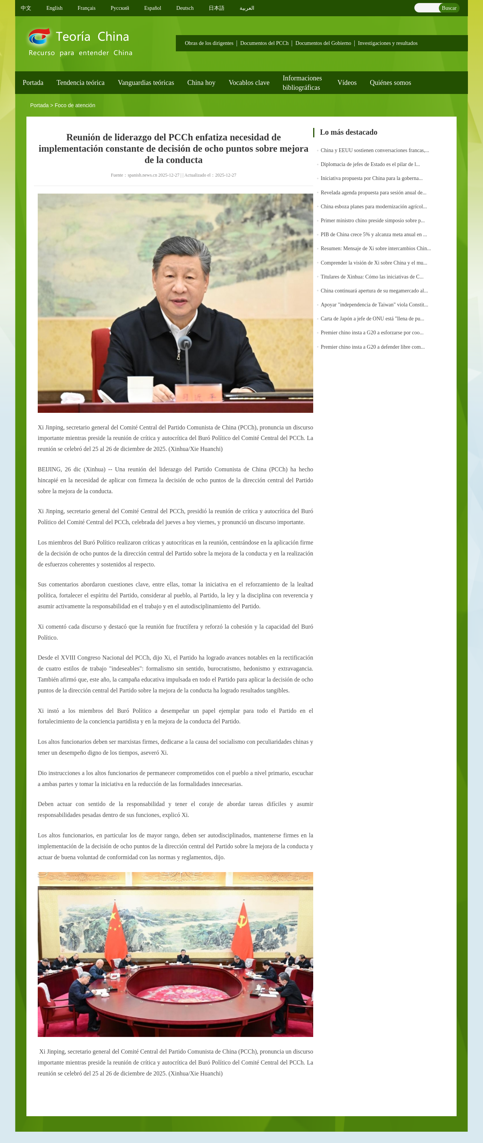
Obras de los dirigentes (209, 43)
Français (86, 8)
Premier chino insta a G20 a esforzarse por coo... (372, 332)
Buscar (449, 8)
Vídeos (347, 82)
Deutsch (185, 8)
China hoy (202, 82)
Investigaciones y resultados (388, 43)
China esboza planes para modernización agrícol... (374, 206)
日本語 (217, 8)
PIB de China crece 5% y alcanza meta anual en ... (374, 234)
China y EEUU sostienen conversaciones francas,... (375, 150)
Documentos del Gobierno (323, 43)
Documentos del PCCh (264, 43)
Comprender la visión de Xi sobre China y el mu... (374, 263)
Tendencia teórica (81, 82)
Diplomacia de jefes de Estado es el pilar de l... (370, 164)
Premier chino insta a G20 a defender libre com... (373, 347)
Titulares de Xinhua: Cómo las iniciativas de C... (372, 277)
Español (152, 8)
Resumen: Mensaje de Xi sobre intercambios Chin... (376, 248)
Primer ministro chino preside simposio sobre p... (373, 220)
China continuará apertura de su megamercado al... (374, 291)
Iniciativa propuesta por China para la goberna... (372, 178)
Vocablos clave (249, 82)
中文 (26, 8)
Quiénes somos (390, 82)
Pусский (120, 8)
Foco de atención (75, 105)
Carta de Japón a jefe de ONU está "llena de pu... (372, 319)
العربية (247, 8)
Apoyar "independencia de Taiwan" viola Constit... (374, 305)
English (54, 8)
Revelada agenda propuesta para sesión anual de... (373, 192)
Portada (33, 82)
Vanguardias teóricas (146, 82)
